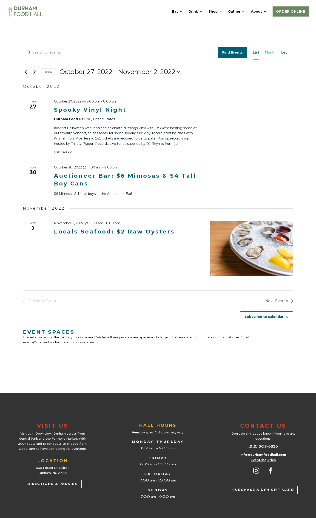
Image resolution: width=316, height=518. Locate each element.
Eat (175, 12)
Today (48, 71)
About (256, 12)
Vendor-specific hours (150, 432)
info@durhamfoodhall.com (263, 454)
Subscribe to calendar (264, 317)
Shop (213, 12)
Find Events (232, 52)
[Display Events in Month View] (270, 52)
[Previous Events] (25, 72)
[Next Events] (34, 72)
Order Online (290, 11)
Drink (193, 12)
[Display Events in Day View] (284, 52)
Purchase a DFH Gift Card (263, 490)
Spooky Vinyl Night (90, 109)
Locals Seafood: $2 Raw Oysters (114, 231)
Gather (234, 12)
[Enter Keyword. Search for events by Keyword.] (120, 52)
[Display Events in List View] (256, 52)
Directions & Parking (52, 484)
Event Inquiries (263, 460)
